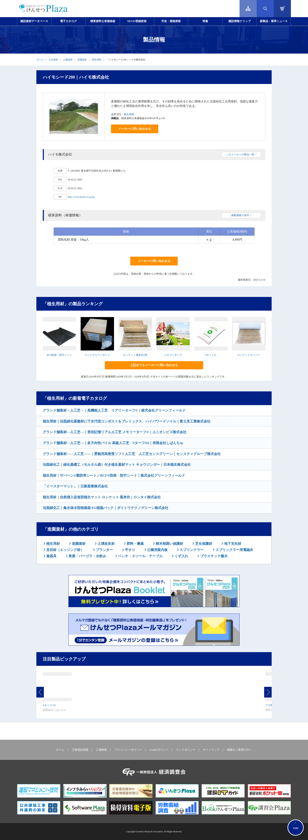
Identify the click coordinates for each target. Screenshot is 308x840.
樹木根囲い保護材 (169, 543)
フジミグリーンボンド (97, 354)
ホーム (39, 59)
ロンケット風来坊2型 (135, 354)
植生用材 (96, 59)
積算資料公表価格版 (102, 21)
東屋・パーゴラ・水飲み (87, 556)
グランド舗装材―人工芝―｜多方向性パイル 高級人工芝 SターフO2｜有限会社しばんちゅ (113, 443)
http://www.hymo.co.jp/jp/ (81, 196)
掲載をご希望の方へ (239, 749)
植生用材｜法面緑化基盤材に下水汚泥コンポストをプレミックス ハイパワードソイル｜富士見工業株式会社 (126, 421)
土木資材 (53, 59)
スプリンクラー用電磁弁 (234, 550)
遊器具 (50, 556)
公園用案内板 (157, 550)
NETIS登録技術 (137, 21)
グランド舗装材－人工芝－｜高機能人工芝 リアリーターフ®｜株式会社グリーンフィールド (114, 410)
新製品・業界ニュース (274, 21)
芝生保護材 (203, 543)
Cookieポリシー (159, 749)
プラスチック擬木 (213, 556)
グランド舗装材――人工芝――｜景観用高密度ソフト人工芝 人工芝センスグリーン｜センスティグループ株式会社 (132, 454)
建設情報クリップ (239, 21)
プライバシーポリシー (128, 749)
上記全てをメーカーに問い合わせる (154, 365)
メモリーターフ (173, 354)
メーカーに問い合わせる (134, 128)
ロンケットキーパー (248, 354)
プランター (104, 550)
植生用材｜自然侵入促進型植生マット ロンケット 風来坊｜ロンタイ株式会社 (102, 497)
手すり (129, 550)
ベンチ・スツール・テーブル (140, 556)
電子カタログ (68, 21)
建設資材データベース (34, 21)
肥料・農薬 (135, 543)
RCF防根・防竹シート (59, 354)
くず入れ (181, 556)
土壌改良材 (106, 543)
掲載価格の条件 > (241, 215)
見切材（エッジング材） (64, 550)
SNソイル (210, 354)
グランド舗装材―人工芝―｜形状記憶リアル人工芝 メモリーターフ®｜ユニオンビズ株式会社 (115, 432)
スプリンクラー (191, 550)
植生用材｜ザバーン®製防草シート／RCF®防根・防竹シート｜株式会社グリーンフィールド (114, 475)
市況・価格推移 (171, 21)
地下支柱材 (232, 543)
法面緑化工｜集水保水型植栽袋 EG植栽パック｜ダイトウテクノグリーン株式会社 (105, 508)
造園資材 (82, 59)
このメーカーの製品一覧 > (241, 154)
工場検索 (101, 749)
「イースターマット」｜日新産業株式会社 (75, 486)
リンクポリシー (185, 749)
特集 (205, 21)
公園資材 (68, 59)
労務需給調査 (80, 749)
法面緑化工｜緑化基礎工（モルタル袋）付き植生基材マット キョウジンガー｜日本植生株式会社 (117, 464)
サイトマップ (211, 749)
